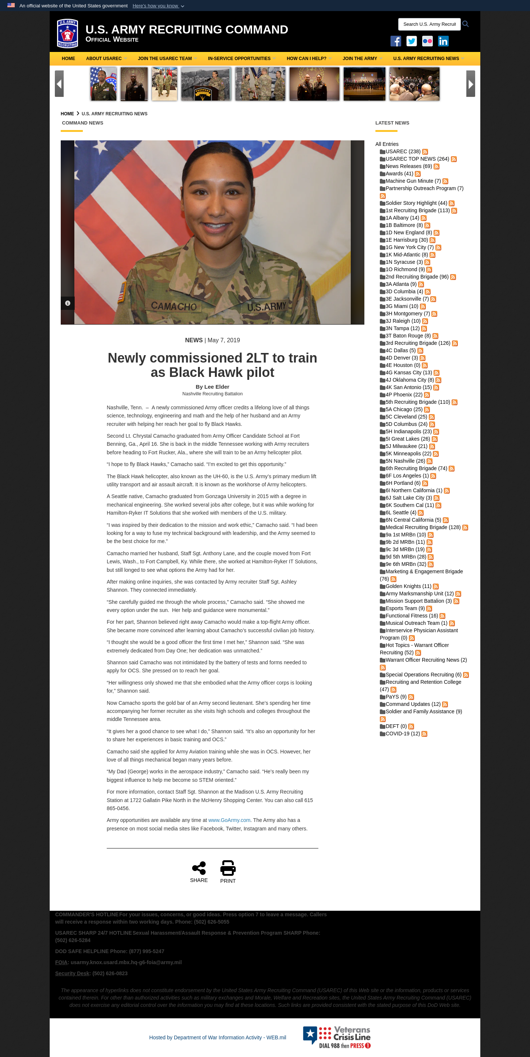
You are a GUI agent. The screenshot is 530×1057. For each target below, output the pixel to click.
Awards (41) (396, 173)
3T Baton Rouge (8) (405, 336)
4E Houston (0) (400, 365)
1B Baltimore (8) (401, 225)
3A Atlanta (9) (398, 284)
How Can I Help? (309, 58)
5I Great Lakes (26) (405, 439)
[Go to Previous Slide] (59, 83)
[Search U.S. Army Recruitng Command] (429, 24)
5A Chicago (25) (401, 409)
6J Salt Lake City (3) (406, 498)
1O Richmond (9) (402, 269)
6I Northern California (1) (411, 490)
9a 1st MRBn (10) (403, 535)
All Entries (387, 144)
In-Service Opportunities (242, 58)
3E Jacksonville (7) (404, 299)
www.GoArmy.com (229, 820)
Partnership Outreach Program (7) (422, 188)
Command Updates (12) (410, 704)
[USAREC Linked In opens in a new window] (445, 40)
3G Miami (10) (399, 306)
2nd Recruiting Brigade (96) (414, 277)
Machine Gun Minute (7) (410, 181)
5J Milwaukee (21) (404, 446)
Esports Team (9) (402, 608)
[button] (159, 6)
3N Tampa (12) (400, 328)
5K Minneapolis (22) (406, 453)
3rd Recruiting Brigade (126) (415, 343)
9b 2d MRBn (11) (402, 542)
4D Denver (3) (399, 358)
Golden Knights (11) (406, 586)
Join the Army (362, 58)
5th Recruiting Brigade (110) (415, 402)
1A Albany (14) (399, 218)
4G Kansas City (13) (406, 372)
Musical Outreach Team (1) (414, 623)
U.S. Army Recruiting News (428, 58)
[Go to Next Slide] (470, 83)
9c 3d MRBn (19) (402, 549)
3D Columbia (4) (401, 291)
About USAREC (106, 58)
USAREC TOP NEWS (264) (414, 159)
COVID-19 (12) (400, 733)
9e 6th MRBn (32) (403, 564)
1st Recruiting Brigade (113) (415, 210)
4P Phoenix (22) (401, 395)
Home (68, 58)
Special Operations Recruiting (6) (421, 675)
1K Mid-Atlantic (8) (404, 255)
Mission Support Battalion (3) (416, 601)
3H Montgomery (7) (405, 313)
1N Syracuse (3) (401, 262)
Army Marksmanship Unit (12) (417, 593)
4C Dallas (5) (398, 350)
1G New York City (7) (407, 247)
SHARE (199, 871)
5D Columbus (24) (404, 424)
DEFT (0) (393, 726)
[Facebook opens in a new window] (396, 40)
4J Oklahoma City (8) (407, 380)
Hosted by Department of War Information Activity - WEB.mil (217, 1037)
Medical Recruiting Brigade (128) (420, 527)
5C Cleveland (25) (403, 417)
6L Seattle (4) (398, 512)
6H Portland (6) (400, 483)
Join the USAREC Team (167, 58)
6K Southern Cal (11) (407, 505)
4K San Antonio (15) (406, 387)
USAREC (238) (400, 151)
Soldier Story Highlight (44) (413, 203)
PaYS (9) (393, 697)
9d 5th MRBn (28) (403, 557)
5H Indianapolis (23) (406, 431)
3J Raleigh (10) (400, 321)
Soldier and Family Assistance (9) (421, 711)
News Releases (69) (406, 166)
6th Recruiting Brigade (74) (413, 468)
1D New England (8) (406, 232)
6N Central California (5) (410, 520)
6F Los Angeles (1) (404, 476)
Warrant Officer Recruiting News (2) (423, 660)
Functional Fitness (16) (409, 616)
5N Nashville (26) (402, 461)
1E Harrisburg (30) (404, 240)
